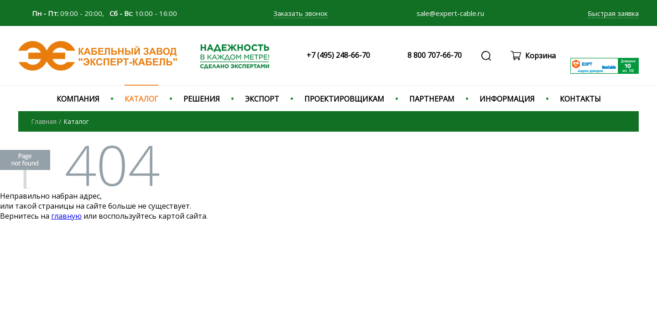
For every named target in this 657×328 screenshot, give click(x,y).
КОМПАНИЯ (78, 99)
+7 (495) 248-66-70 (338, 55)
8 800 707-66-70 (434, 55)
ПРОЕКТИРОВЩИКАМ (344, 99)
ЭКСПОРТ (262, 99)
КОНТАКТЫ (580, 99)
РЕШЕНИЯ (201, 99)
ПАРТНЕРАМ (431, 99)
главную (66, 216)
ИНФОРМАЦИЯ (507, 99)
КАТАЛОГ (141, 99)
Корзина (540, 55)
